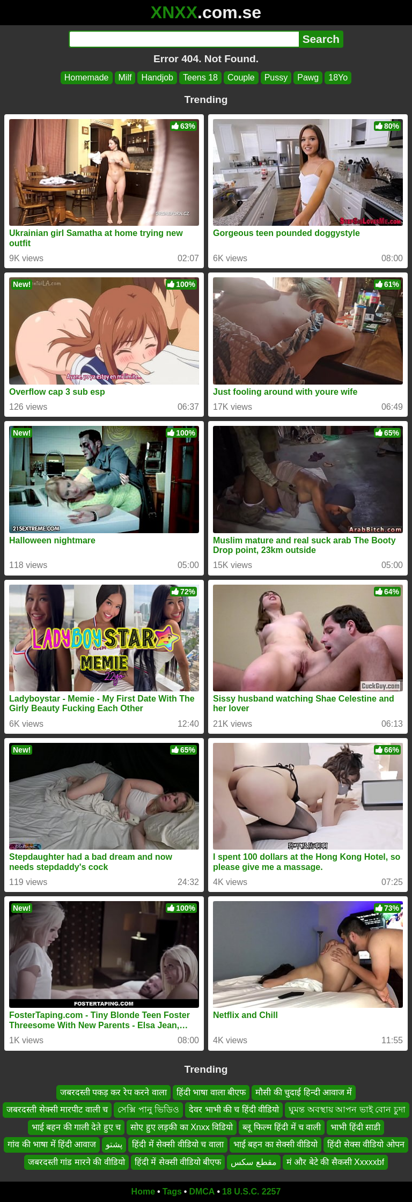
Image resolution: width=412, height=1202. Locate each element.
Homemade (86, 77)
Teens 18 (200, 77)
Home (143, 1191)
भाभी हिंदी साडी (355, 1126)
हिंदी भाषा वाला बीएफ (211, 1092)
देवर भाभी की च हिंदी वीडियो (234, 1109)
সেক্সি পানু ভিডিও (148, 1109)
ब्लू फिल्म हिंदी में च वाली (281, 1126)
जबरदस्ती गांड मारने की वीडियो (76, 1161)
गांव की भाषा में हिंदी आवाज (52, 1144)
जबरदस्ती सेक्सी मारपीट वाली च (57, 1109)
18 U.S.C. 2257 (251, 1191)
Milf (125, 77)
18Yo (338, 77)
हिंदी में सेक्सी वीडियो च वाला (177, 1144)
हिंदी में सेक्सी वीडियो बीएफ (178, 1161)
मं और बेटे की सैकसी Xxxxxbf (335, 1161)
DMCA (202, 1191)
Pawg (308, 77)
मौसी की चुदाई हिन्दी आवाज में (303, 1092)
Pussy (276, 77)
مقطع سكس (253, 1161)
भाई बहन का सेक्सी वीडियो (275, 1144)
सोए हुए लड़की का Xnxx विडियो (181, 1126)
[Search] (184, 39)
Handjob (157, 77)
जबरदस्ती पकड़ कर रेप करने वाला (113, 1092)
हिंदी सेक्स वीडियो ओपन (365, 1144)
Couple (241, 77)
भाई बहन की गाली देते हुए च (76, 1126)
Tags (172, 1191)
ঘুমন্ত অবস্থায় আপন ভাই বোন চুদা (347, 1109)
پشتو (114, 1144)
